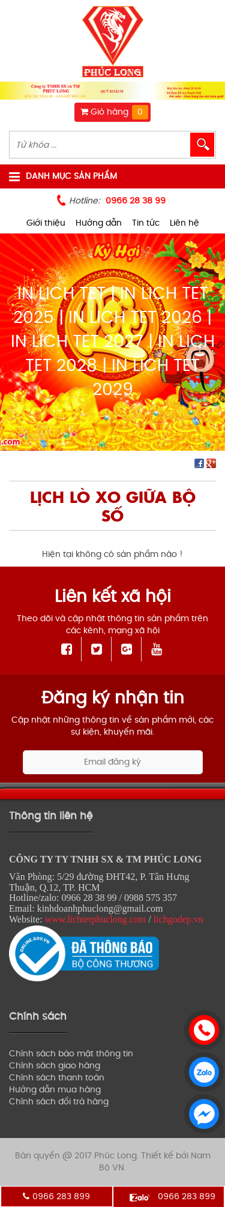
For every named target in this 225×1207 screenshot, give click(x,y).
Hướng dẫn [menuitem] (99, 223)
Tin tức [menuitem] (146, 223)
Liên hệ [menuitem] (184, 223)
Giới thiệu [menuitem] (45, 223)
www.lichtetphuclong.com (95, 919)
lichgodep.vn (178, 919)
